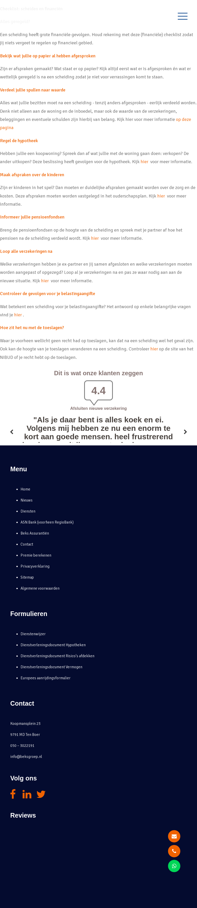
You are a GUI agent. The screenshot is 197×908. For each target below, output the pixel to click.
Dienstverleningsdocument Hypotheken (53, 645)
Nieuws (27, 500)
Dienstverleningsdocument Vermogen (51, 667)
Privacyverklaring (35, 566)
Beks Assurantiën (35, 533)
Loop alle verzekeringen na (26, 251)
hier (145, 161)
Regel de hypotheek (19, 140)
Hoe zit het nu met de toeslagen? (32, 327)
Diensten (28, 511)
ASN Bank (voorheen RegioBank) (47, 522)
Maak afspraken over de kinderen (32, 175)
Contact (27, 544)
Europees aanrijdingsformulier (46, 678)
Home (25, 489)
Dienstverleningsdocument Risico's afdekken (57, 656)
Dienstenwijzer (33, 634)
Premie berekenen (36, 555)
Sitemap (27, 577)
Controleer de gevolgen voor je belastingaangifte (47, 293)
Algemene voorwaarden (40, 588)
